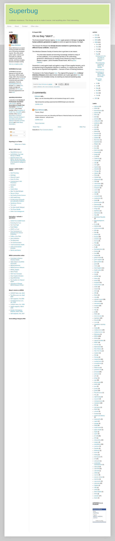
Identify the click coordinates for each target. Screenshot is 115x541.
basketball (97, 141)
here (55, 73)
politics (96, 384)
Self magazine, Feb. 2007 (17, 313)
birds (95, 146)
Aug (97, 54)
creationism (97, 198)
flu (95, 247)
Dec (97, 44)
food (46, 86)
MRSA (96, 336)
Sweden (96, 448)
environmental (98, 228)
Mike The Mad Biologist (16, 191)
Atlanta (96, 131)
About (17, 26)
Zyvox (95, 498)
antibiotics (39, 86)
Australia (96, 133)
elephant (96, 226)
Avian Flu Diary (14, 179)
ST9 (95, 438)
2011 (96, 35)
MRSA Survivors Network (17, 267)
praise (96, 390)
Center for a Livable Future (17, 220)
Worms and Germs (15, 250)
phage (96, 378)
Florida (96, 245)
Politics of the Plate (15, 236)
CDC (95, 164)
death (95, 200)
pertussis (96, 374)
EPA (44, 86)
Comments (14, 135)
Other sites (34, 26)
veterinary (97, 483)
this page (19, 88)
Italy (95, 309)
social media (97, 427)
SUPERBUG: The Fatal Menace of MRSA (16, 155)
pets (95, 376)
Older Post (82, 126)
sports (96, 433)
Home (9, 26)
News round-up (100, 69)
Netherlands (97, 346)
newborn (96, 353)
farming (96, 240)
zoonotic (96, 495)
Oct (97, 49)
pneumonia (97, 382)
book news (97, 150)
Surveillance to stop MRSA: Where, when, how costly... (100, 74)
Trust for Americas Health (17, 244)
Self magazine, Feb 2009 (17, 298)
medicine (99, 516)
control (96, 190)
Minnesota (97, 334)
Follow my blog (99, 520)
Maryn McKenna (39, 110)
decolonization (98, 202)
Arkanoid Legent (14, 177)
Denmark (96, 204)
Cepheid (96, 167)
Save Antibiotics (14, 238)
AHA (95, 116)
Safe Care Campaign (16, 273)
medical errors (98, 330)
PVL (95, 394)
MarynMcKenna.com (16, 152)
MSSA (96, 338)
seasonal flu (97, 419)
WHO (95, 493)
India (95, 297)
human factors (98, 284)
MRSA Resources (15, 265)
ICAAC (96, 286)
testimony (96, 450)
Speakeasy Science (15, 203)
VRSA (96, 489)
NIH (95, 355)
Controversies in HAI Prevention (16, 182)
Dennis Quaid (98, 206)
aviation (96, 137)
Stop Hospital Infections (16, 276)
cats (95, 162)
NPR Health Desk (15, 197)
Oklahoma (97, 367)
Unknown (37, 96)
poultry (96, 388)
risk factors (97, 407)
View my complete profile (16, 64)
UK (95, 458)
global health (97, 257)
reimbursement (98, 401)
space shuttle (97, 429)
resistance (50, 86)
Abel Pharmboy (14, 173)
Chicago (96, 171)
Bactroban (97, 139)
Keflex (96, 314)
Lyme (95, 322)
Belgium (96, 144)
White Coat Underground (17, 211)
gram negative (98, 259)
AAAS (95, 108)
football (96, 255)
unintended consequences (98, 463)
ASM (95, 129)
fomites (96, 251)
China (95, 175)
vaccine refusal (98, 477)
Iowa (95, 307)
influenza (96, 301)
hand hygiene (98, 268)
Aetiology (13, 175)
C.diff (95, 156)
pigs (95, 380)
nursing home (98, 361)
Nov (97, 46)
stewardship (57, 86)
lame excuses (98, 316)
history (96, 278)
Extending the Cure (15, 223)
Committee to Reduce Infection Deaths (16, 259)
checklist (96, 169)
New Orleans (97, 348)
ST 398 (96, 436)
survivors (96, 446)
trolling (96, 454)
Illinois (96, 295)
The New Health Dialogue (17, 207)
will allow (58, 40)
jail (95, 312)
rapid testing (97, 396)
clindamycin (97, 179)
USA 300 (96, 468)
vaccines (96, 479)
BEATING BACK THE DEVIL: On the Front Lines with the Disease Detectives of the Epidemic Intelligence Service (18, 160)
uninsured (97, 461)
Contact (24, 26)
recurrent (96, 399)
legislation (97, 318)
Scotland (96, 413)
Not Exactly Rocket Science (18, 195)
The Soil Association (16, 242)
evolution (96, 238)
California (96, 158)
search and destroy (99, 415)
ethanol (96, 234)
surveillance (97, 444)
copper (96, 192)
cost (95, 194)
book (95, 148)
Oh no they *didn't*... (99, 79)
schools (96, 411)
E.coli (95, 224)
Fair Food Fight (14, 225)
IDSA (95, 291)
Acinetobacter (98, 110)
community (97, 185)
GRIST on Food (14, 229)
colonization (97, 183)
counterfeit (97, 196)
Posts (12, 132)
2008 (96, 42)
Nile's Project (14, 271)
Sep (97, 51)
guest (95, 263)
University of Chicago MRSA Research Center (17, 284)
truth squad (97, 456)
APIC (95, 125)
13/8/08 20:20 (39, 119)
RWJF (96, 409)
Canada (96, 160)
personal (96, 371)
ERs (95, 232)
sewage (96, 423)
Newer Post (36, 126)
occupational (97, 363)
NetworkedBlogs (97, 509)
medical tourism (98, 332)
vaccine (96, 475)
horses (96, 280)
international (97, 303)
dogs (95, 215)
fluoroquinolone (98, 249)
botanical (96, 152)
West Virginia (97, 491)
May (97, 88)
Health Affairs (14, 189)
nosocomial (97, 359)
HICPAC (96, 276)
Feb (97, 95)
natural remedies (98, 340)
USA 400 (96, 470)
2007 (96, 98)
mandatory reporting (99, 324)
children (96, 173)
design (96, 208)
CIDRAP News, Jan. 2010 (17, 293)
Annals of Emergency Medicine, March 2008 (16, 310)
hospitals (96, 282)
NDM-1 (96, 342)
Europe (96, 236)
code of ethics (13, 103)
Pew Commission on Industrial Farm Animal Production (16, 233)
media (96, 328)
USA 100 (96, 466)
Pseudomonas (98, 392)
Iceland (96, 288)
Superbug (23, 11)
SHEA (96, 425)
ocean (96, 365)
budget (96, 154)
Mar (97, 93)
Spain (95, 431)
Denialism (13, 185)
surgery (96, 442)
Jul (97, 83)
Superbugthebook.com (15, 83)
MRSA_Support (14, 269)
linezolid (96, 320)
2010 (96, 37)
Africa (95, 114)
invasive (96, 305)
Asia (95, 127)
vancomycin (97, 481)
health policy (97, 270)
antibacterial (97, 121)
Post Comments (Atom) (46, 129)
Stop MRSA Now (15, 278)
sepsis (96, 421)
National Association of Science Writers (15, 115)
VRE (95, 487)
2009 (96, 40)
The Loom (13, 205)
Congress (96, 187)
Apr (97, 90)
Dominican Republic (99, 217)
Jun (97, 85)
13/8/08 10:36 (39, 104)
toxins (95, 452)
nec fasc (96, 344)
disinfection (97, 213)
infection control (98, 299)
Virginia (96, 485)
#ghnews (96, 106)
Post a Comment (39, 123)
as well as (22, 78)
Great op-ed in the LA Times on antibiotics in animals (101, 58)
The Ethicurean (14, 240)
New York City (98, 351)
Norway (96, 357)
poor (95, 386)
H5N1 (12, 187)
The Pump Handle (15, 209)
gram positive (97, 261)
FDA (95, 243)
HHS (95, 272)
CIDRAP (96, 177)
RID (95, 405)
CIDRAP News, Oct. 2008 (17, 304)
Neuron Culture (14, 193)
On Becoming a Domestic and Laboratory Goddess (17, 200)
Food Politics (14, 227)
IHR (95, 293)
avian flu (96, 135)
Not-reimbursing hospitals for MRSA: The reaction (100, 65)
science (95, 517)
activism (96, 112)
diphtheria (97, 210)
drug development (99, 220)
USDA (96, 473)
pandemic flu (97, 369)
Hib (95, 274)
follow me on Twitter (20, 144)
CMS (95, 181)
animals (96, 119)
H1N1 (95, 266)
